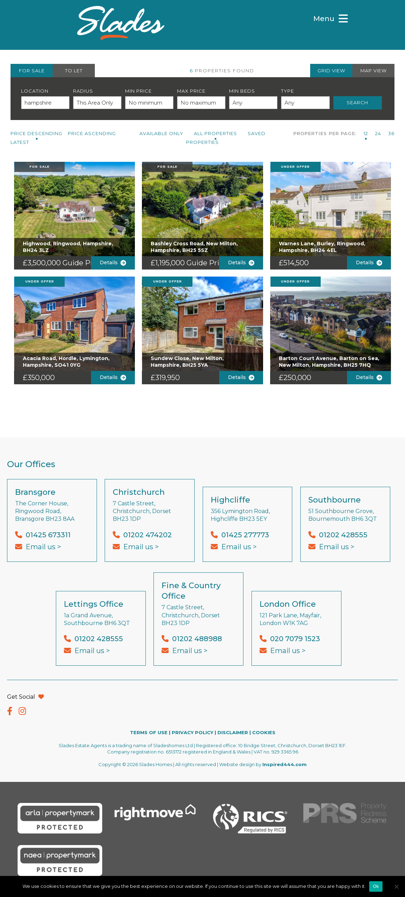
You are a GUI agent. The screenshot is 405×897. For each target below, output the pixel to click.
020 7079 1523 (295, 638)
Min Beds (242, 91)
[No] (396, 886)
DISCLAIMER (232, 732)
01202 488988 (197, 638)
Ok (376, 886)
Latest (20, 142)
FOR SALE (32, 70)
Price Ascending (92, 133)
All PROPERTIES (215, 133)
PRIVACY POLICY (192, 732)
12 (366, 133)
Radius (83, 91)
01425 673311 (48, 535)
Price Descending (37, 133)
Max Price (191, 91)
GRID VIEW (331, 70)
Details (113, 262)
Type (287, 91)
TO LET (74, 70)
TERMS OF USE (149, 732)
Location (34, 91)
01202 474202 (147, 535)
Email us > (43, 547)
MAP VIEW (373, 70)
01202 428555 (343, 535)
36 (391, 133)
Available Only (161, 133)
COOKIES (263, 732)
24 (378, 133)
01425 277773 (245, 535)
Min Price (138, 91)
